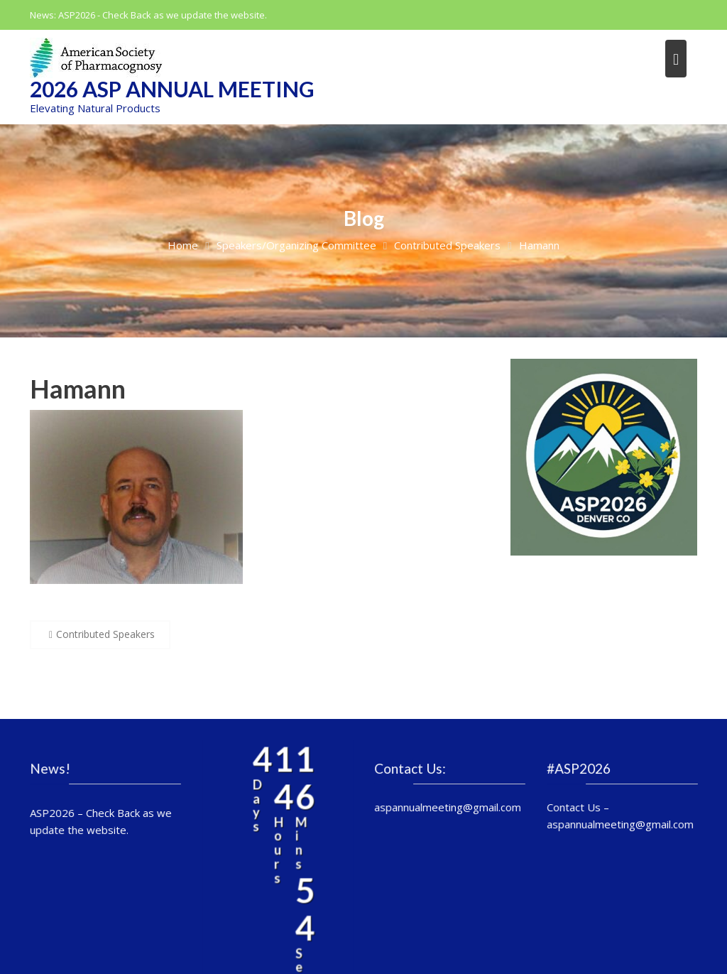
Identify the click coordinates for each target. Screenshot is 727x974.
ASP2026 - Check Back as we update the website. (162, 15)
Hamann (78, 388)
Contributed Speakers (105, 634)
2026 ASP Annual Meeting (172, 89)
